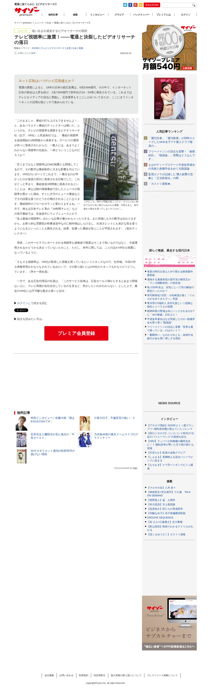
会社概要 (49, 675)
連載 (75, 14)
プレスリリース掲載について (162, 675)
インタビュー (97, 14)
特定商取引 (100, 675)
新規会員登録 (151, 5)
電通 (81, 48)
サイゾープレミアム (27, 11)
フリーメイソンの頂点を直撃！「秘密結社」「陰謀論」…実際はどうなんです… (171, 155)
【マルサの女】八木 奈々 (161, 487)
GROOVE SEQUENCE (160, 517)
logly (135, 468)
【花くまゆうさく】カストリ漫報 (166, 534)
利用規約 (83, 675)
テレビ (44, 48)
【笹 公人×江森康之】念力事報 (165, 521)
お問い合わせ (66, 675)
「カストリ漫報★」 (160, 183)
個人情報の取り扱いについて (126, 675)
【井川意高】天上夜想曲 (161, 504)
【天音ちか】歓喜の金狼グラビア (166, 452)
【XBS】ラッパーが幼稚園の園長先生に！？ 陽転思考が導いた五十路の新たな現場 (170, 444)
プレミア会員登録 (76, 333)
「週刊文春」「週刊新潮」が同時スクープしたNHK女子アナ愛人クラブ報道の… (171, 142)
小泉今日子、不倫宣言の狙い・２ (114, 417)
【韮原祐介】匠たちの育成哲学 (165, 508)
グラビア (119, 14)
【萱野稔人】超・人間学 (161, 500)
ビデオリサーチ (57, 48)
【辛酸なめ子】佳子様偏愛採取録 (166, 513)
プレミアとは (163, 14)
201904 (35, 48)
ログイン (22, 303)
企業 (68, 48)
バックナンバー (141, 14)
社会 (74, 48)
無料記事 (53, 14)
